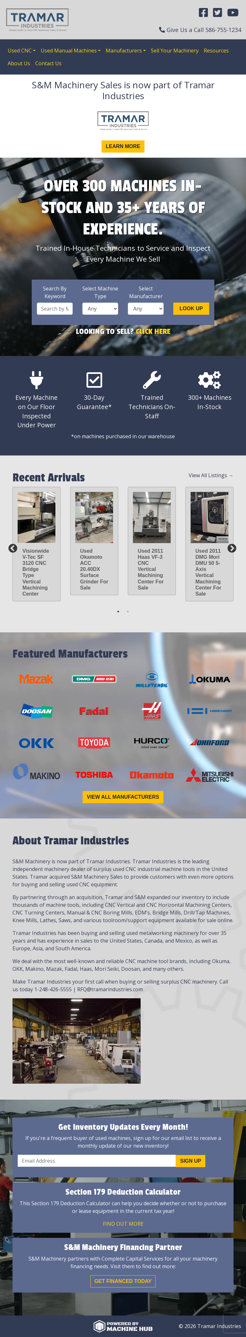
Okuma (220, 961)
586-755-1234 (223, 30)
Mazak (54, 968)
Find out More (123, 1223)
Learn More (123, 146)
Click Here (153, 331)
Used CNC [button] (20, 50)
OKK (17, 968)
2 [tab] (128, 611)
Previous (11, 546)
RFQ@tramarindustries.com (110, 989)
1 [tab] (118, 611)
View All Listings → (211, 475)
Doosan (130, 968)
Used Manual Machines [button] (69, 50)
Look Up (191, 308)
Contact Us (48, 63)
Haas (86, 968)
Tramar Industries (154, 861)
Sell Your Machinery (175, 50)
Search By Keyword (55, 292)
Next (230, 546)
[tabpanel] (36, 544)
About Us (19, 63)
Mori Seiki (106, 968)
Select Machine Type (100, 292)
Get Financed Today (123, 1281)
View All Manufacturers (123, 797)
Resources (216, 50)
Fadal (71, 968)
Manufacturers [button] (124, 50)
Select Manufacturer (146, 292)
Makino (34, 968)
